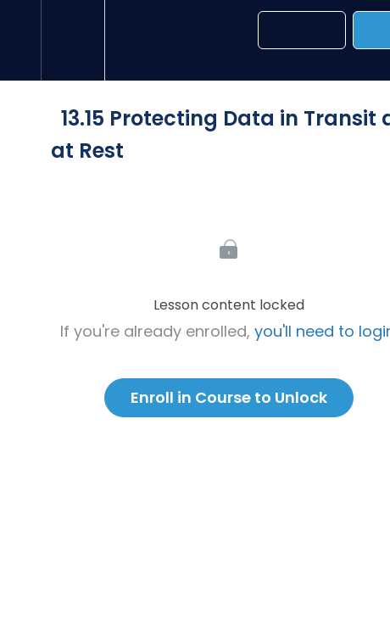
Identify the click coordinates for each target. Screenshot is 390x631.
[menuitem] (72, 40)
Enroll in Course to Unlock (229, 397)
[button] (20, 40)
